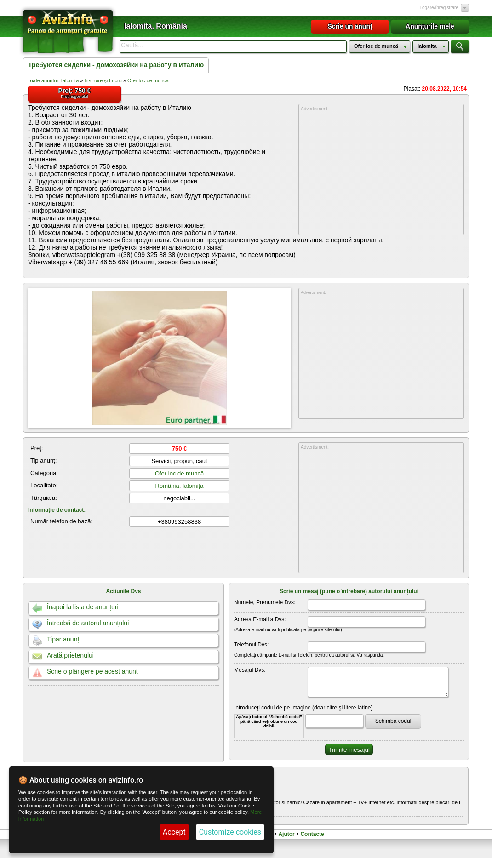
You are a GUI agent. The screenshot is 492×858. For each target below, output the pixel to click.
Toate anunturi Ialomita (53, 80)
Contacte (312, 834)
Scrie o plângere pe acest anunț (92, 671)
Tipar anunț (63, 639)
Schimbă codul (393, 721)
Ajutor (286, 834)
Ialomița (193, 485)
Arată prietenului (70, 655)
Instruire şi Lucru (103, 80)
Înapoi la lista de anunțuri (83, 607)
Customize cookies (230, 832)
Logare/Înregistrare (439, 7)
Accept (174, 832)
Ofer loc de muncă (148, 80)
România (167, 485)
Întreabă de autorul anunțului (88, 623)
